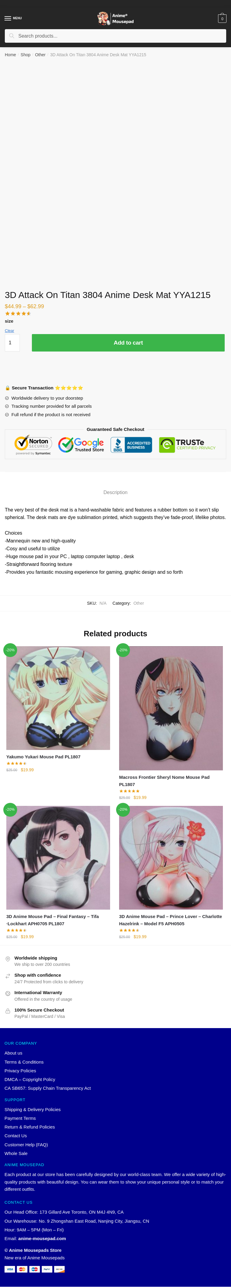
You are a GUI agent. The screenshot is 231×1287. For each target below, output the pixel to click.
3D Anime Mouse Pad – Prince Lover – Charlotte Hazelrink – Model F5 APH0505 (170, 920)
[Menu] (8, 18)
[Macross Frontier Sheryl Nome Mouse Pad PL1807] (171, 708)
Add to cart (128, 342)
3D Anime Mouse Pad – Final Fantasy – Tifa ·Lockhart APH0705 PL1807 (52, 920)
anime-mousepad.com (42, 1238)
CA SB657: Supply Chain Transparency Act (48, 1088)
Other (40, 54)
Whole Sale (16, 1153)
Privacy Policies (20, 1071)
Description (115, 492)
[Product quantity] (12, 343)
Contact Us (16, 1135)
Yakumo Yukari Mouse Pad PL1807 (43, 756)
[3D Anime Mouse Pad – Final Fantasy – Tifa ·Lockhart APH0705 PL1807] (58, 858)
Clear (9, 330)
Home (10, 54)
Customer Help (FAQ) (26, 1144)
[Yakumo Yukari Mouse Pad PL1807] (58, 698)
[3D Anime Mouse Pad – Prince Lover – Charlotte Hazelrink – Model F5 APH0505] (171, 858)
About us (13, 1053)
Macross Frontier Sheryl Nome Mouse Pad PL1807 (164, 781)
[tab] (115, 487)
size (9, 321)
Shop (26, 54)
